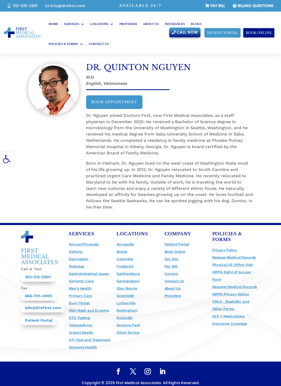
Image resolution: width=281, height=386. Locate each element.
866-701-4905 (38, 296)
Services (71, 24)
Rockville (124, 318)
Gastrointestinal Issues (89, 274)
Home (53, 24)
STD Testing (79, 318)
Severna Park (128, 325)
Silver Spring (127, 332)
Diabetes (76, 266)
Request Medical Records (234, 287)
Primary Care (80, 296)
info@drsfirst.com (67, 5)
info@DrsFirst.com (43, 307)
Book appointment (114, 102)
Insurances (175, 24)
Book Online (259, 33)
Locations (99, 24)
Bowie (121, 251)
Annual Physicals (84, 244)
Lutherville (125, 303)
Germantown (128, 281)
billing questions (255, 5)
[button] (7, 159)
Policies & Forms (63, 44)
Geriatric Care (81, 281)
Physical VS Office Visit (232, 265)
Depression (78, 259)
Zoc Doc (172, 259)
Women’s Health (83, 347)
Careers (171, 274)
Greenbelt (125, 296)
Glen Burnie (126, 288)
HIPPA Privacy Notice (230, 294)
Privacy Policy (224, 250)
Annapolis (125, 244)
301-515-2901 (25, 5)
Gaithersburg (128, 274)
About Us (151, 24)
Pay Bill (217, 5)
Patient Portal (38, 320)
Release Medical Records (234, 257)
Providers (128, 24)
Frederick (125, 266)
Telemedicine (80, 325)
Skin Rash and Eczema (89, 310)
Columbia (124, 259)
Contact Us (99, 44)
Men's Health (80, 288)
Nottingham (126, 310)
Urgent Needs (81, 332)
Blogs (196, 24)
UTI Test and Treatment (89, 340)
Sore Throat (79, 303)
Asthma (75, 251)
